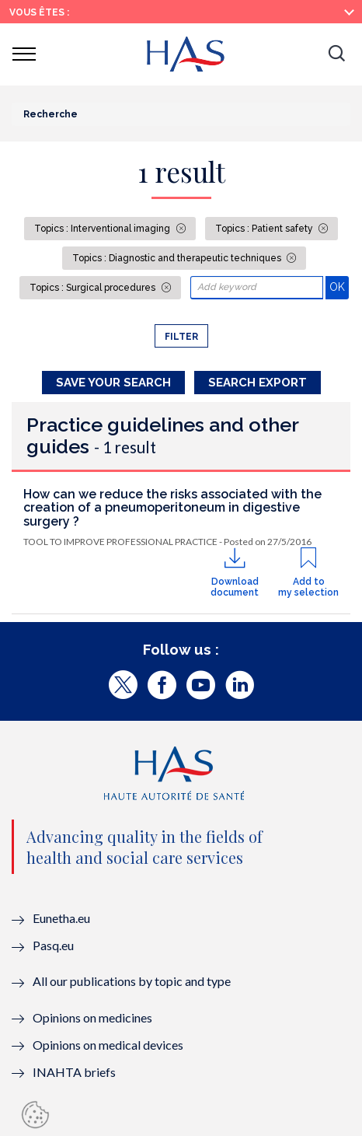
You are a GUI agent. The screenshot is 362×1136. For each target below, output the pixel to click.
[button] (336, 54)
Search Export (257, 383)
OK (339, 286)
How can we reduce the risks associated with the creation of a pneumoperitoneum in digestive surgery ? (172, 508)
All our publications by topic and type (132, 980)
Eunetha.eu (61, 918)
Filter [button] (181, 336)
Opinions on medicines (92, 1017)
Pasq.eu (53, 945)
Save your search (113, 383)
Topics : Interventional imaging (103, 228)
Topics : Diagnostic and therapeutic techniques (178, 258)
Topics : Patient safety (265, 228)
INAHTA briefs (74, 1071)
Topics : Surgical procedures (94, 287)
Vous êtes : (39, 12)
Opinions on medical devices (108, 1044)
